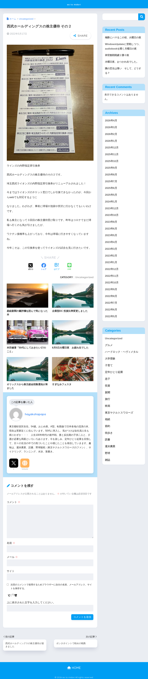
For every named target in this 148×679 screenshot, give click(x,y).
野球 (107, 463)
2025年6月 (111, 198)
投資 (107, 396)
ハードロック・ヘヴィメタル (121, 362)
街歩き (109, 443)
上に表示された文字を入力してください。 (31, 600)
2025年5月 (111, 205)
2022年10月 (111, 292)
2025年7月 (111, 191)
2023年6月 (111, 239)
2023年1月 (111, 272)
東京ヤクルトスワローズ (119, 423)
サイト (10, 569)
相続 (107, 429)
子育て (109, 375)
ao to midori (74, 4)
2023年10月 (111, 225)
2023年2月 (111, 266)
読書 (107, 449)
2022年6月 (111, 319)
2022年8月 (111, 306)
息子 (107, 389)
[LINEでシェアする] (69, 265)
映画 (107, 416)
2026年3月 (111, 137)
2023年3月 (111, 259)
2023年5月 (111, 245)
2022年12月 (111, 279)
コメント (13, 500)
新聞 (107, 402)
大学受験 (110, 369)
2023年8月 (111, 232)
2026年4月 (111, 130)
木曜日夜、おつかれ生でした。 (123, 71)
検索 (141, 16)
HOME (74, 666)
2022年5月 (111, 326)
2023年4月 (111, 252)
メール (12, 555)
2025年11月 (111, 164)
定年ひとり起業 (114, 382)
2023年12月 (111, 218)
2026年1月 (111, 151)
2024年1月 (111, 211)
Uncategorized (84, 275)
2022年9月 (111, 299)
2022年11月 (111, 286)
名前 (11, 541)
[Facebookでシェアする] (43, 265)
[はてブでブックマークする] (56, 265)
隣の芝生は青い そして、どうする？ (123, 81)
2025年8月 (111, 184)
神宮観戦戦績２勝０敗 (118, 65)
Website (25, 467)
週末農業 (110, 456)
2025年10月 (111, 171)
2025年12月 (111, 157)
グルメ (109, 355)
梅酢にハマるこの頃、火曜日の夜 (123, 40)
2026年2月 (111, 144)
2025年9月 (111, 178)
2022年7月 (111, 313)
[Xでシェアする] (31, 265)
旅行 (107, 409)
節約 (107, 436)
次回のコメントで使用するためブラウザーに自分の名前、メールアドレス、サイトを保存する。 (51, 585)
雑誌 (107, 470)
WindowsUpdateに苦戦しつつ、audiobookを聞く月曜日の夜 (123, 53)
